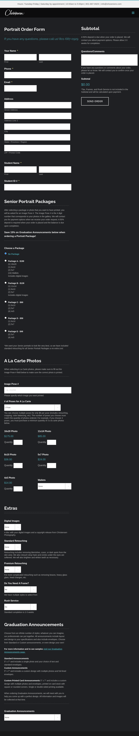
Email (8, 82)
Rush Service (11, 600)
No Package (13, 254)
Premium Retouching (15, 563)
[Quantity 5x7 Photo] (51, 465)
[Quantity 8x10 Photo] (18, 465)
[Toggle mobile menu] (133, 12)
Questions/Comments (92, 51)
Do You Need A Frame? (16, 583)
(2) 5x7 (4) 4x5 (15, 334)
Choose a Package (14, 248)
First (6, 62)
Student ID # (11, 181)
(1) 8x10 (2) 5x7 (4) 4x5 (15, 306)
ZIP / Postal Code (12, 153)
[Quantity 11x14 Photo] (51, 442)
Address (8, 99)
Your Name (11, 51)
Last (41, 62)
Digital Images (11, 521)
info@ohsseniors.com (111, 4)
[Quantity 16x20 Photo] (18, 442)
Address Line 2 (11, 121)
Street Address (11, 110)
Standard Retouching (15, 541)
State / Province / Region (15, 142)
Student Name (12, 163)
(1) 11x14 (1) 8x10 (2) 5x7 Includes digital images (18, 289)
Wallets (42, 480)
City (6, 131)
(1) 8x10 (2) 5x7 (15, 321)
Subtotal (85, 79)
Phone (8, 69)
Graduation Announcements (19, 711)
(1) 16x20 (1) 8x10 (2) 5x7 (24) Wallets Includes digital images (18, 268)
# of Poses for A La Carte (17, 401)
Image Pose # (11, 384)
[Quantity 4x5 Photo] (18, 488)
